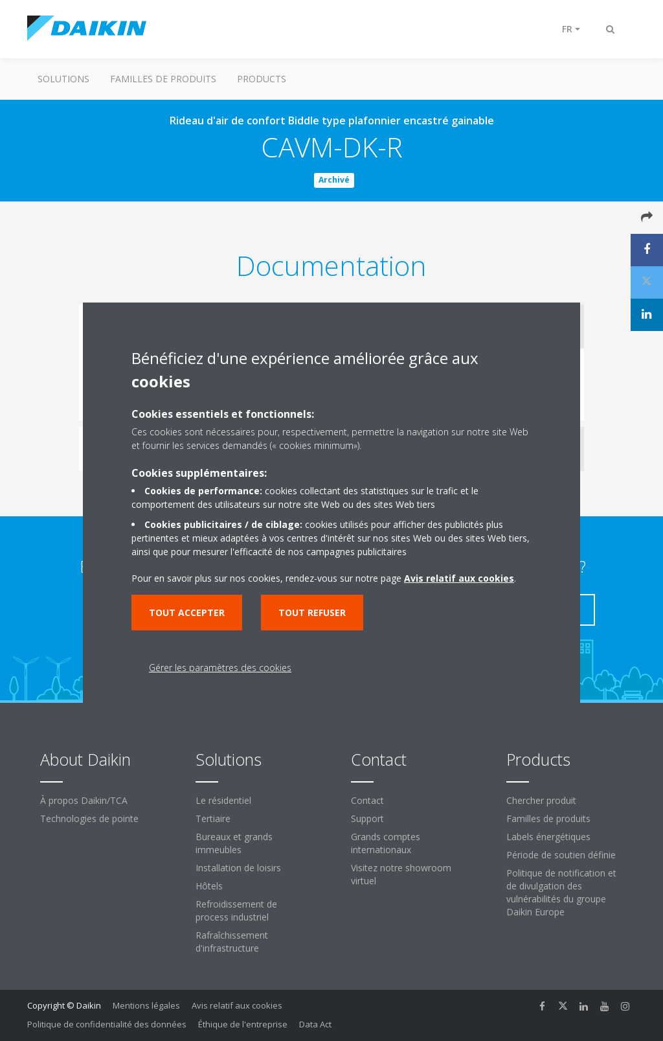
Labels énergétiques (548, 836)
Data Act (315, 1024)
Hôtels (209, 886)
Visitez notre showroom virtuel (401, 874)
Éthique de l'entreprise (242, 1024)
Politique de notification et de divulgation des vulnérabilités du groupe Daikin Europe (561, 892)
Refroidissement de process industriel (236, 910)
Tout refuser (312, 612)
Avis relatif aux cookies (237, 1005)
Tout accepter (187, 612)
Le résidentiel (223, 800)
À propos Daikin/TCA (84, 800)
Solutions (63, 79)
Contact (367, 800)
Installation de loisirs (238, 868)
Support (367, 818)
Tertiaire (213, 818)
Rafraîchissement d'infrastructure (232, 941)
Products (261, 79)
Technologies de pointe (89, 818)
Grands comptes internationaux (385, 843)
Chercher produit (541, 800)
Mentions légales (146, 1005)
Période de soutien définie (561, 855)
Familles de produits (163, 79)
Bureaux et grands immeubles (234, 843)
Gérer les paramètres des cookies (220, 667)
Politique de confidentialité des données (106, 1024)
